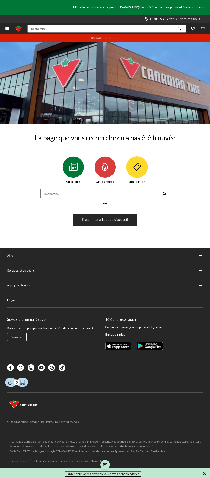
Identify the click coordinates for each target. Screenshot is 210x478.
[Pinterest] (51, 367)
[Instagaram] (31, 367)
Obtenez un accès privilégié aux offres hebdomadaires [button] (103, 474)
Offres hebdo (105, 169)
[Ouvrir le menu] (7, 29)
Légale (105, 300)
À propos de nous (105, 285)
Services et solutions (105, 270)
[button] (179, 28)
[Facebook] (10, 367)
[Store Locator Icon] (147, 19)
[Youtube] (41, 367)
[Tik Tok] (62, 367)
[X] (20, 367)
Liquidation (137, 169)
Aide (105, 256)
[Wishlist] (193, 28)
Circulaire (73, 169)
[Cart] (203, 28)
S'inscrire (17, 337)
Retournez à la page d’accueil (105, 219)
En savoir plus (115, 334)
